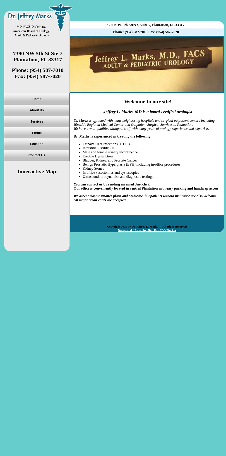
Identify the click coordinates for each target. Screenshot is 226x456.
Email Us (158, 184)
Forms (37, 133)
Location (36, 144)
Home (36, 99)
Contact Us (37, 155)
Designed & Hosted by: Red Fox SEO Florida (147, 230)
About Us (37, 110)
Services (36, 121)
